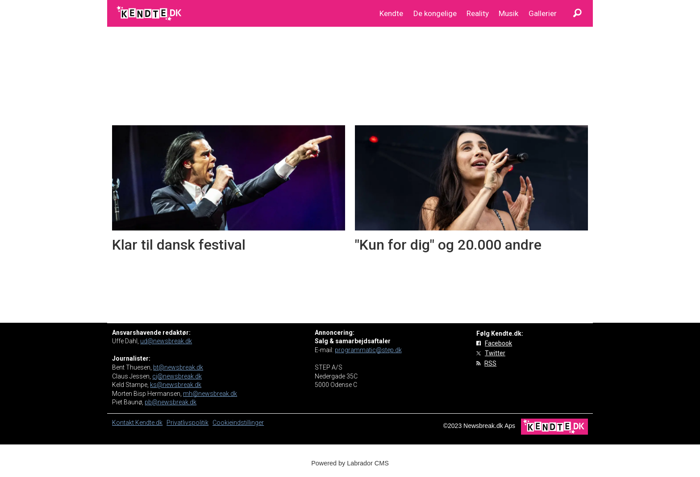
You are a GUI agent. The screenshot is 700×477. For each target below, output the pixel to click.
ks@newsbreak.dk (175, 384)
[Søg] (577, 13)
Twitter (495, 353)
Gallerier (543, 13)
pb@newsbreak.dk (170, 402)
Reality (478, 13)
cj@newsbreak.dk (177, 376)
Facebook (498, 343)
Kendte (391, 13)
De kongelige (435, 13)
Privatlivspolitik (187, 422)
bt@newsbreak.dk (178, 367)
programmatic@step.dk (368, 350)
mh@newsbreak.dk (210, 393)
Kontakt (123, 422)
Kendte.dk (148, 422)
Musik (508, 13)
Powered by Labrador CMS (350, 463)
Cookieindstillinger (238, 422)
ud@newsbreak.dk (166, 341)
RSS (490, 363)
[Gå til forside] (149, 13)
